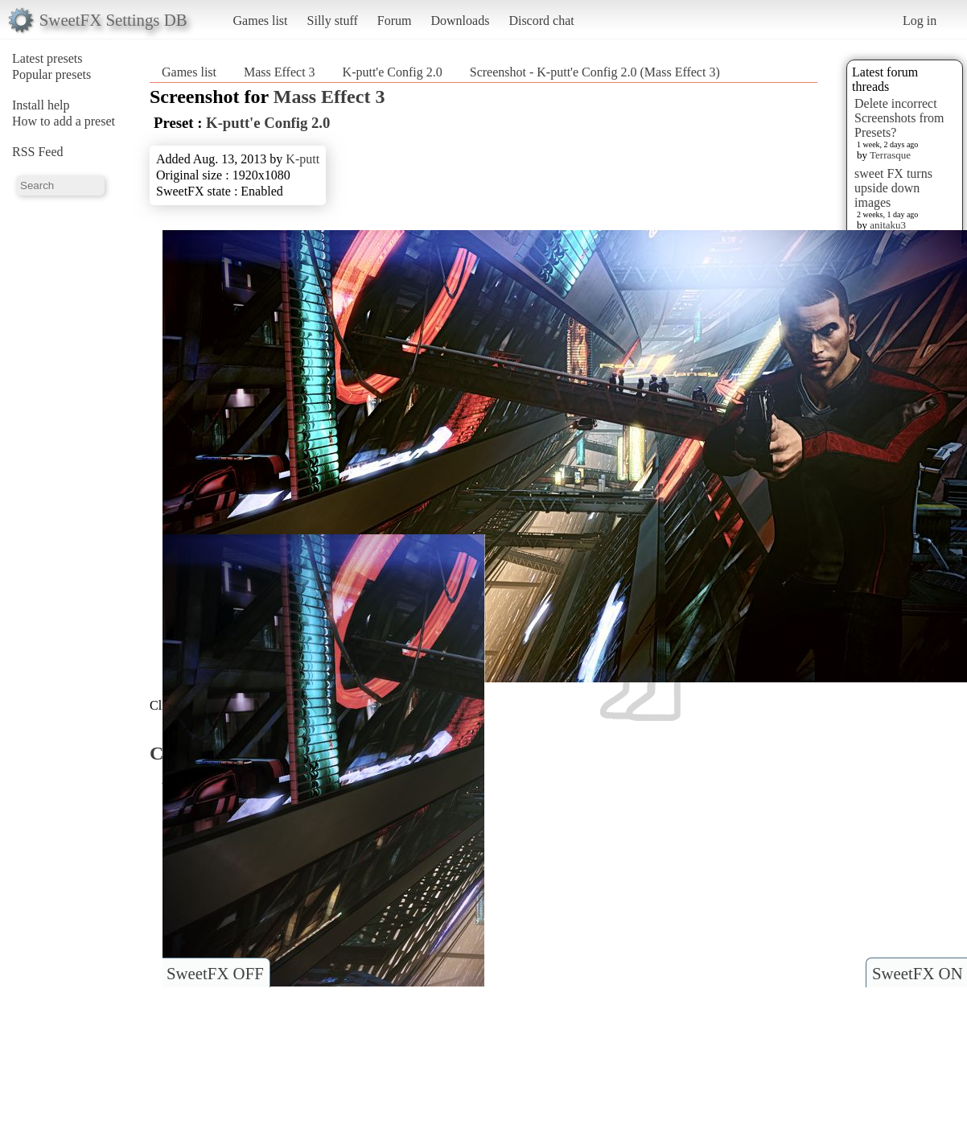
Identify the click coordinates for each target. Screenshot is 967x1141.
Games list (260, 20)
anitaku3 (888, 225)
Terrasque (890, 155)
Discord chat (541, 20)
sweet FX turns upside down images (893, 188)
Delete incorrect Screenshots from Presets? (899, 118)
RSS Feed (38, 152)
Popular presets (51, 74)
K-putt (302, 159)
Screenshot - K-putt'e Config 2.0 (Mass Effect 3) (595, 72)
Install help (41, 105)
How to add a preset (63, 121)
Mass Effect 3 (279, 72)
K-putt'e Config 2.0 (392, 72)
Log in (919, 20)
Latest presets (47, 58)
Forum (394, 20)
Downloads (459, 20)
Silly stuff (332, 20)
